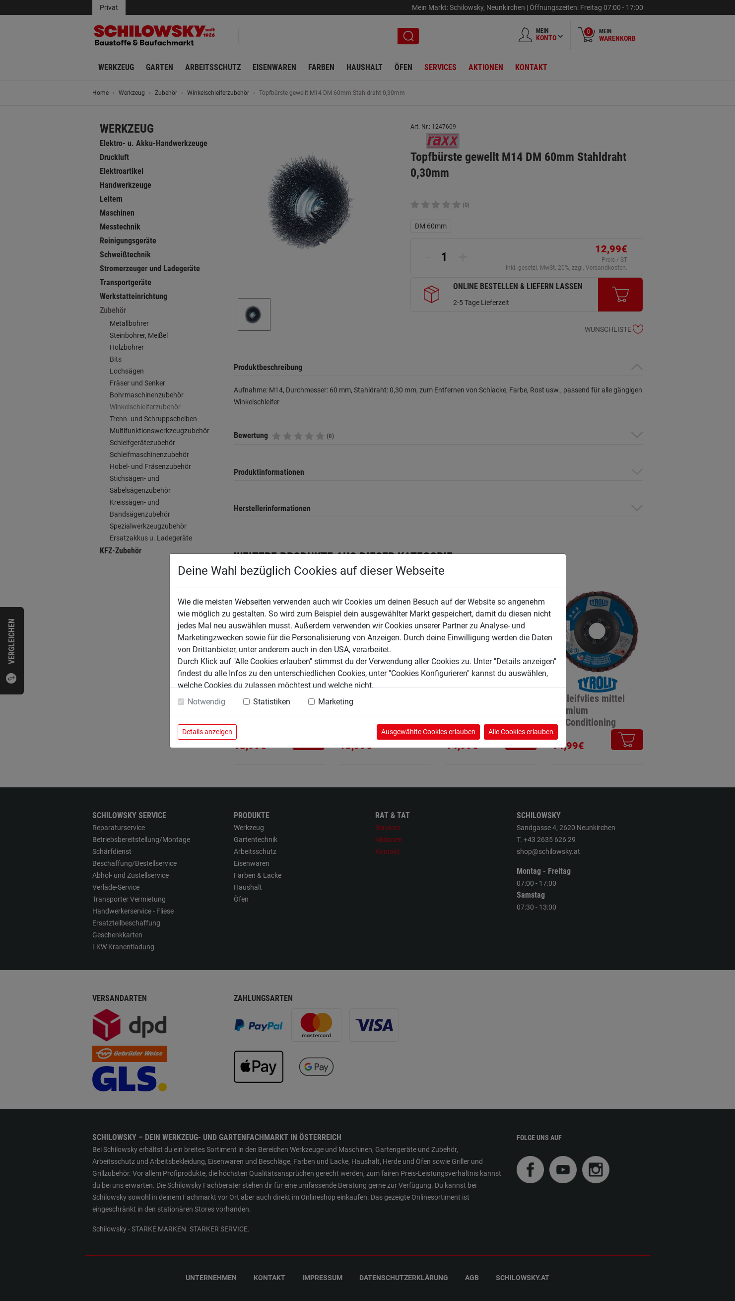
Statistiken (271, 701)
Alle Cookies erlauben (520, 732)
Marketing (335, 701)
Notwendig (206, 701)
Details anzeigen (207, 732)
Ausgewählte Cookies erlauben (428, 732)
